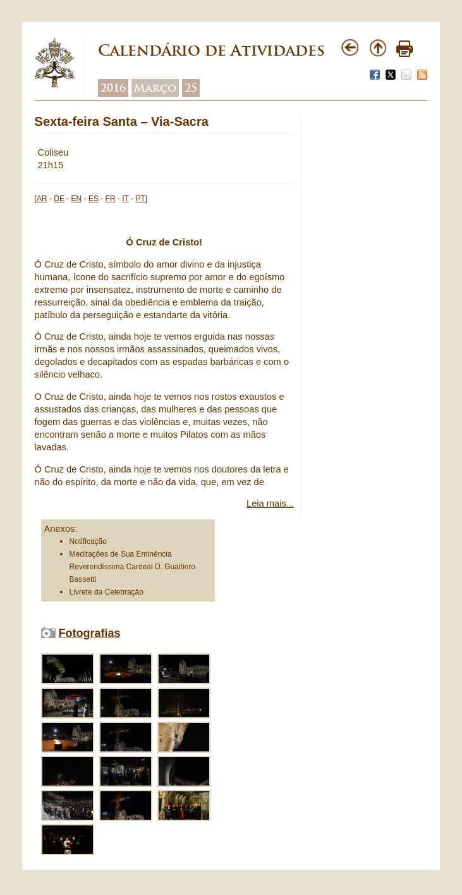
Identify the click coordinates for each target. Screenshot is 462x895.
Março (155, 88)
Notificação (88, 541)
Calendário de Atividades (211, 50)
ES (93, 198)
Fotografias (90, 633)
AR (42, 198)
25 (191, 88)
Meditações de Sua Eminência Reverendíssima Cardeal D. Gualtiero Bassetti (132, 567)
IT (125, 198)
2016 (113, 88)
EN (76, 198)
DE (59, 198)
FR (111, 198)
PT (140, 198)
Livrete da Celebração (106, 592)
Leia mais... (270, 503)
